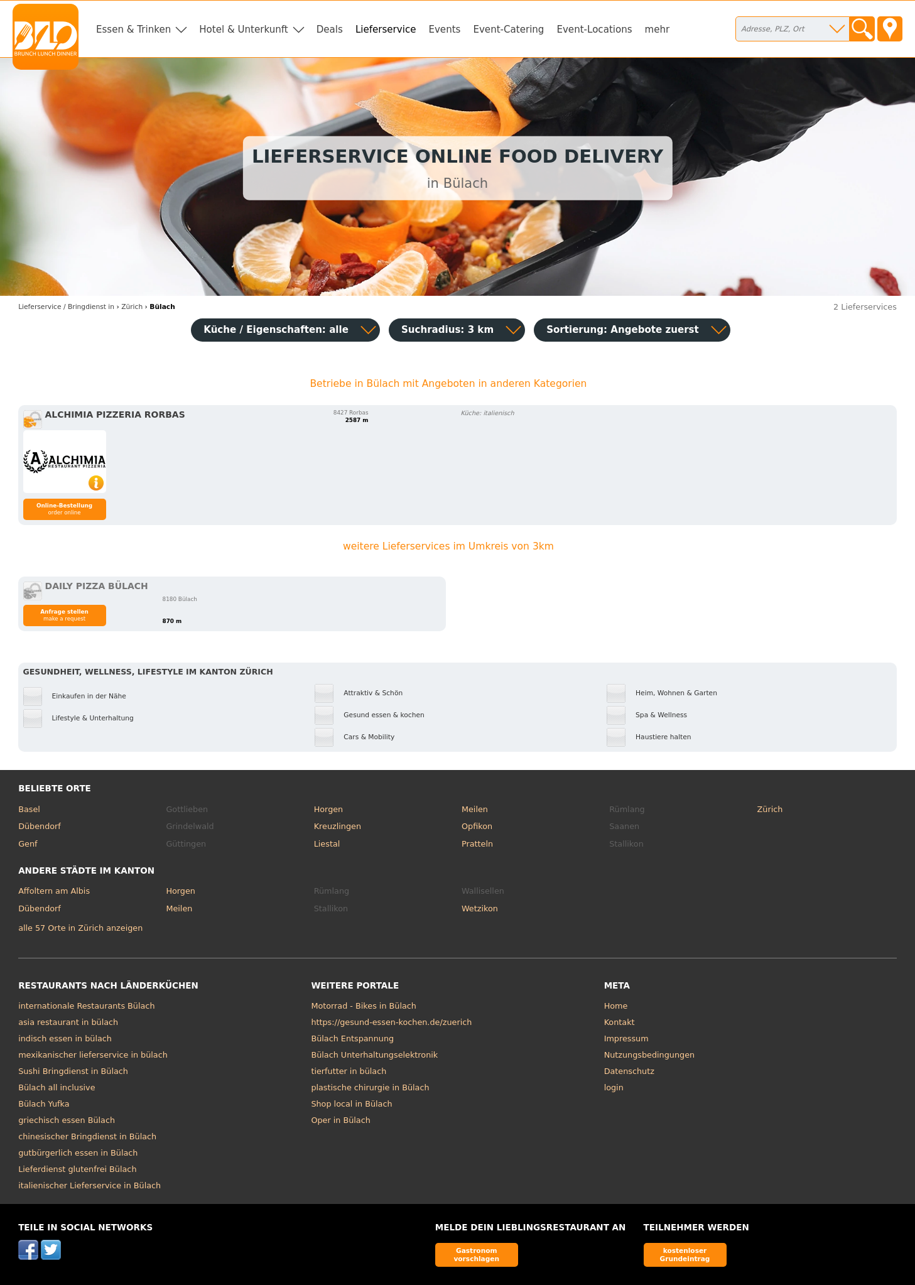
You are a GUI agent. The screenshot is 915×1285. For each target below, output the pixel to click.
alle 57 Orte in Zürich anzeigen (80, 928)
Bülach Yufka (43, 1104)
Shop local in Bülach (351, 1104)
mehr (657, 29)
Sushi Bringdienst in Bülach (73, 1071)
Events (444, 29)
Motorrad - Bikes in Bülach (363, 1006)
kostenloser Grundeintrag (685, 1254)
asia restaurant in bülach (68, 1022)
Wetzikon (480, 908)
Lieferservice (385, 29)
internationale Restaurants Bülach (86, 1006)
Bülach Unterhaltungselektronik (374, 1055)
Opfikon (477, 826)
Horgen (329, 809)
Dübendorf (39, 826)
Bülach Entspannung (352, 1038)
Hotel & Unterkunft (243, 29)
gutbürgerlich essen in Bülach (78, 1153)
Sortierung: (622, 329)
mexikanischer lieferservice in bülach (93, 1055)
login (614, 1087)
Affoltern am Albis (54, 891)
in (66, 307)
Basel (29, 809)
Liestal (327, 844)
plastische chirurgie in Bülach (370, 1087)
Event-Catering (508, 29)
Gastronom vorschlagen (476, 1254)
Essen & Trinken (133, 29)
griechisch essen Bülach (66, 1120)
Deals (330, 29)
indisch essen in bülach (65, 1038)
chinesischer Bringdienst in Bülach (87, 1136)
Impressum (626, 1038)
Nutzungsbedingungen (649, 1055)
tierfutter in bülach (348, 1071)
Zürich (770, 809)
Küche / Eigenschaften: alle (276, 329)
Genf (27, 844)
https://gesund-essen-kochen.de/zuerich (391, 1022)
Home (616, 1006)
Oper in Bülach (340, 1120)
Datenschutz (629, 1071)
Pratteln (477, 844)
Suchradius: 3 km (447, 329)
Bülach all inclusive (56, 1087)
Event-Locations (594, 29)
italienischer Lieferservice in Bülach (89, 1185)
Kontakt (619, 1022)
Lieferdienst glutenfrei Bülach (77, 1169)
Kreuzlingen (337, 826)
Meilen (475, 809)
